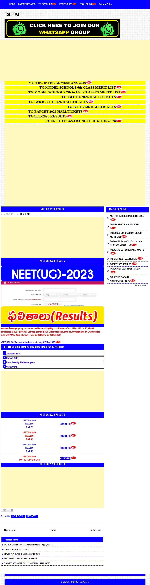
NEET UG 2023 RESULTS (52, 209)
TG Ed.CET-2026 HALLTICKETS (16, 549)
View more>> (141, 285)
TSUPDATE (13, 14)
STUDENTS (17, 516)
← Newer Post (8, 530)
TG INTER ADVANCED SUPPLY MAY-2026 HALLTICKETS (27, 563)
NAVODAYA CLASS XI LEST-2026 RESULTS (22, 558)
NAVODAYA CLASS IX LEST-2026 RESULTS (22, 554)
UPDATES (31, 516)
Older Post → (97, 530)
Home (53, 530)
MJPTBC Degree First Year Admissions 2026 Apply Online (28, 545)
